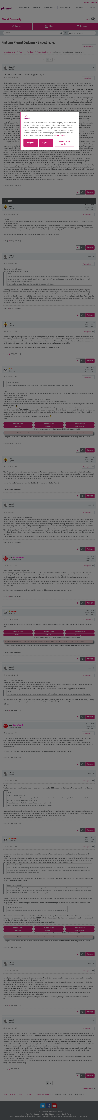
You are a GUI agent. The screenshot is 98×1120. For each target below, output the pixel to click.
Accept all (30, 143)
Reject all (45, 143)
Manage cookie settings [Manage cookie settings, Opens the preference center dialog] (64, 143)
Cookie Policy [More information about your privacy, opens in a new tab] (59, 135)
